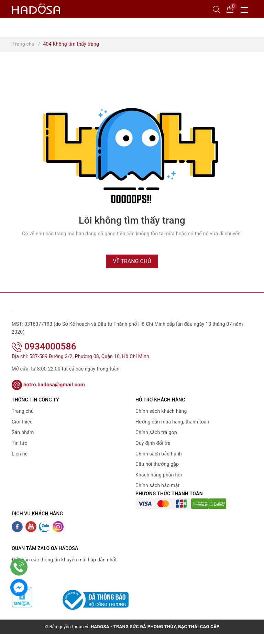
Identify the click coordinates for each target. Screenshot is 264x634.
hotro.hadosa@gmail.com (48, 385)
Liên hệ (20, 453)
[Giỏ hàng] (230, 9)
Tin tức (19, 443)
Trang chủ (23, 411)
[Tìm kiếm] (216, 9)
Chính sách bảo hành (158, 453)
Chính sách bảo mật (157, 485)
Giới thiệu (22, 422)
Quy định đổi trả (152, 443)
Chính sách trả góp (156, 432)
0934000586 (44, 346)
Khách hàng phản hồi (158, 474)
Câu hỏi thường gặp (157, 464)
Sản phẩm (23, 432)
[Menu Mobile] (246, 9)
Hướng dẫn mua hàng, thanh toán (172, 422)
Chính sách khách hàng (161, 411)
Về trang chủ (132, 261)
